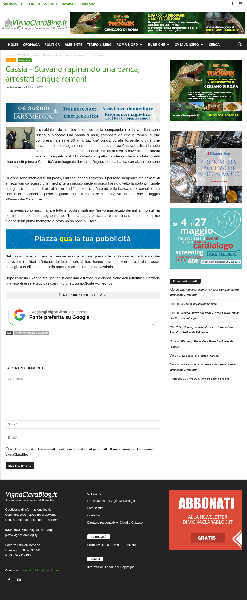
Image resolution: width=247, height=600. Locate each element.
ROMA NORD (129, 44)
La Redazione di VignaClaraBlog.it (111, 501)
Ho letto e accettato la (82, 451)
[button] (239, 44)
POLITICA (52, 44)
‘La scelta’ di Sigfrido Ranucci (198, 303)
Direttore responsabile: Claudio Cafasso (115, 522)
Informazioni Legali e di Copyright (110, 567)
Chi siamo (94, 493)
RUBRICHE (158, 44)
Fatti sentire (95, 508)
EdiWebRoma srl (28, 545)
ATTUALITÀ (23, 55)
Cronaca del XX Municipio (32, 332)
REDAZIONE (68, 3)
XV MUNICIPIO (189, 44)
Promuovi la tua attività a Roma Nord (112, 545)
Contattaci (94, 515)
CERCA (214, 44)
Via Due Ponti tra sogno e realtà (209, 378)
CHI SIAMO (10, 3)
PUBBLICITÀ (87, 3)
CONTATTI (50, 3)
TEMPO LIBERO (99, 44)
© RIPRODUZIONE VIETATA (82, 295)
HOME (13, 44)
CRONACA (31, 44)
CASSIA (11, 60)
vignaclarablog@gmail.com (40, 570)
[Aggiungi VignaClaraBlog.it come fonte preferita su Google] (82, 315)
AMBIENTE (73, 44)
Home (9, 55)
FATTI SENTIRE (30, 3)
